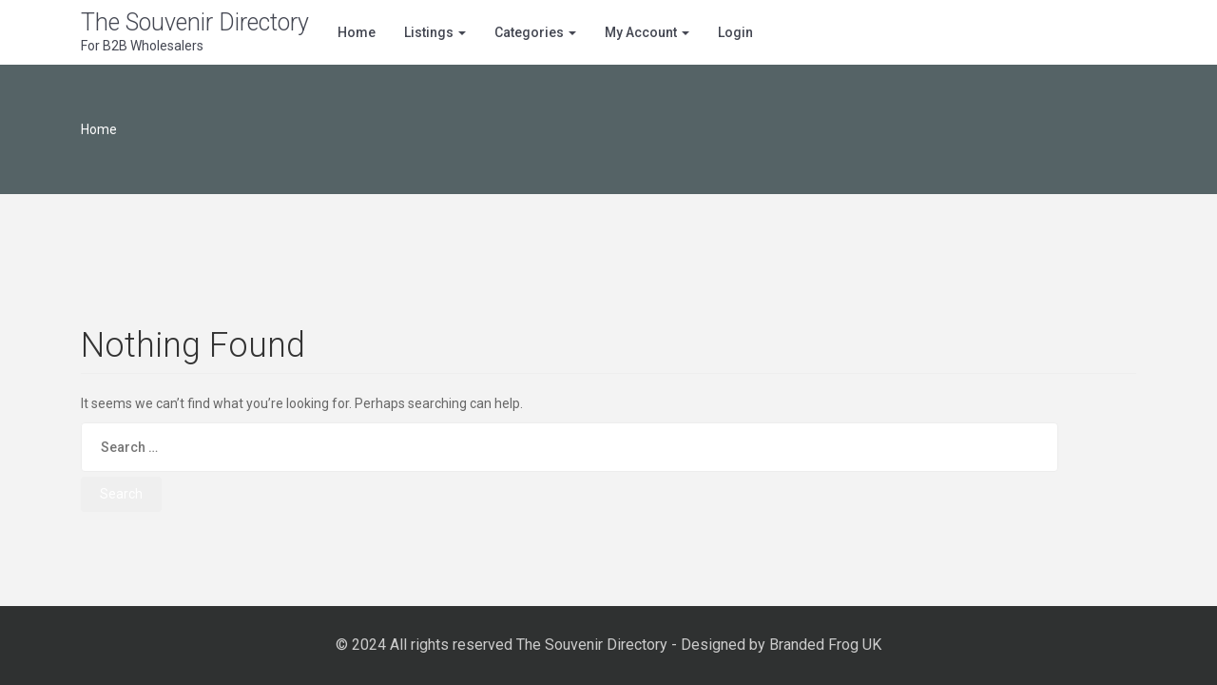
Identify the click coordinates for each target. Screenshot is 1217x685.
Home (357, 32)
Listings (435, 32)
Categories (535, 32)
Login (735, 32)
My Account (647, 32)
